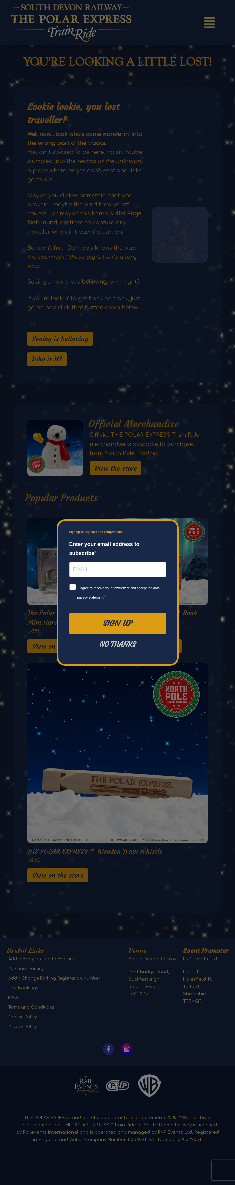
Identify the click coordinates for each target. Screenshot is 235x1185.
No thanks (117, 644)
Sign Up (117, 623)
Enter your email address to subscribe (104, 548)
